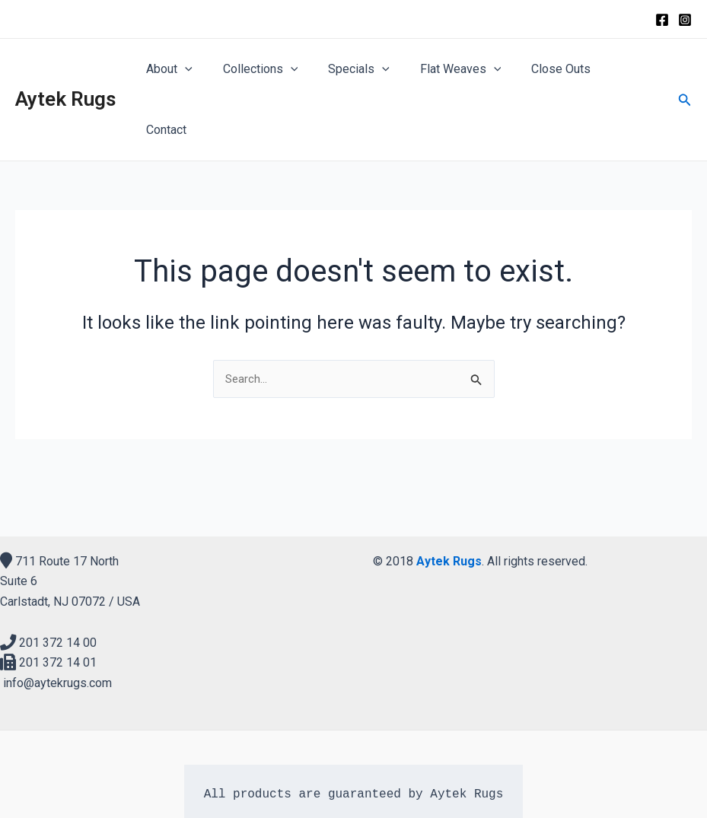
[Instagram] (685, 20)
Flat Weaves (461, 69)
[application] (204, 69)
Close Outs (556, 69)
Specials (366, 69)
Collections (273, 69)
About (188, 69)
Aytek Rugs (65, 68)
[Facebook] (662, 20)
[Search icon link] (685, 69)
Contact (630, 69)
